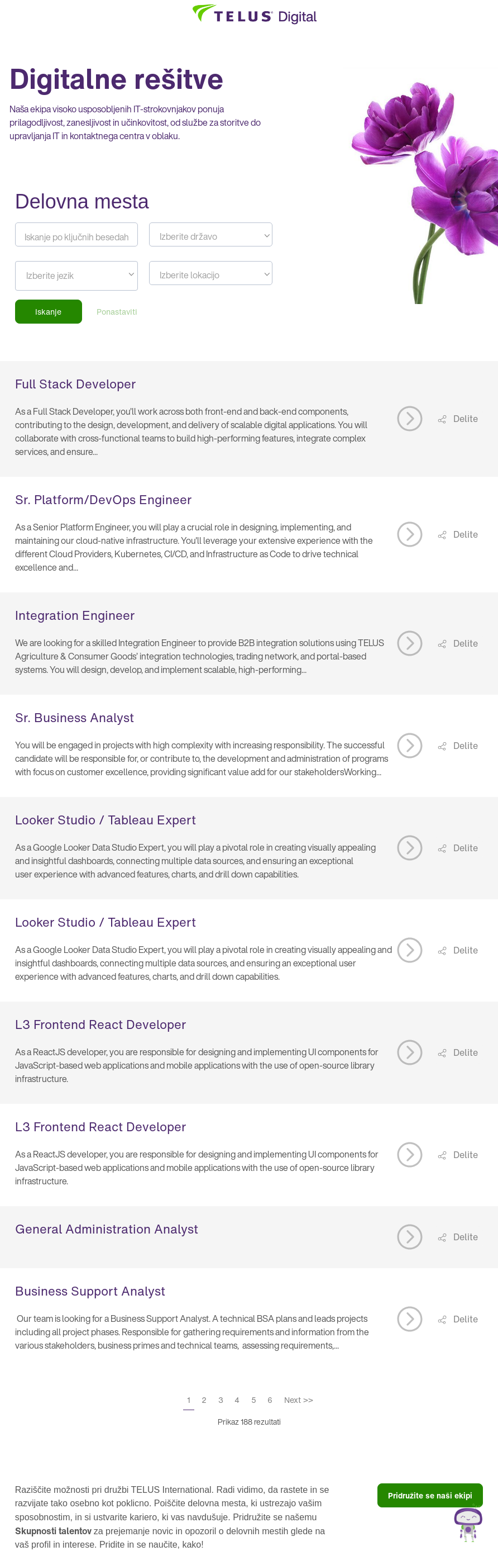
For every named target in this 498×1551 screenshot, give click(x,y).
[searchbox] (104, 275)
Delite (464, 418)
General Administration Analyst (106, 1229)
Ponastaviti (117, 311)
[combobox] (210, 234)
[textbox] (211, 236)
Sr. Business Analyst (74, 718)
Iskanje (48, 311)
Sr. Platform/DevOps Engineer (103, 500)
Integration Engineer (75, 615)
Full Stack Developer (75, 384)
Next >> (298, 1400)
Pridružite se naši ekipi (430, 1495)
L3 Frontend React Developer (100, 1024)
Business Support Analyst (90, 1291)
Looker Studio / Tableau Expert (105, 820)
